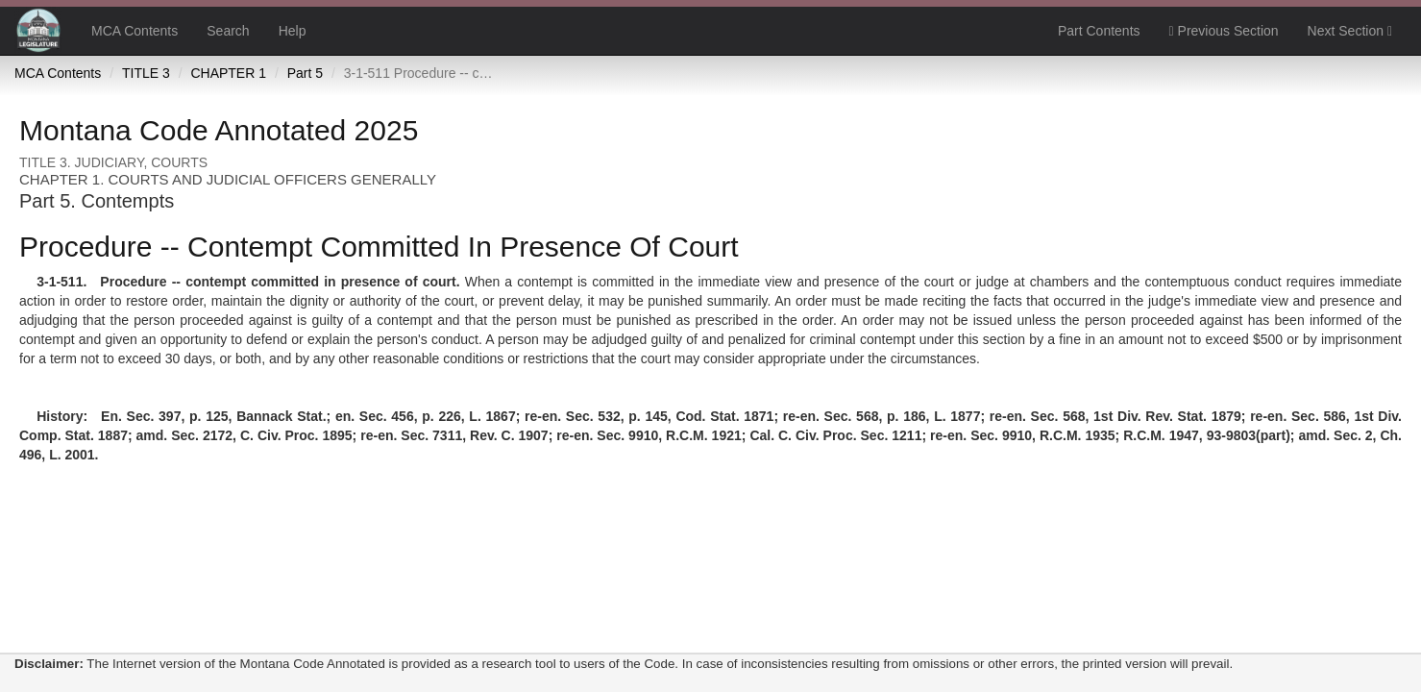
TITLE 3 (146, 73)
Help (292, 30)
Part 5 (305, 73)
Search (228, 30)
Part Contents (1099, 30)
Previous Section (1224, 30)
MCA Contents (134, 30)
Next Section (1350, 30)
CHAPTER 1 (228, 73)
